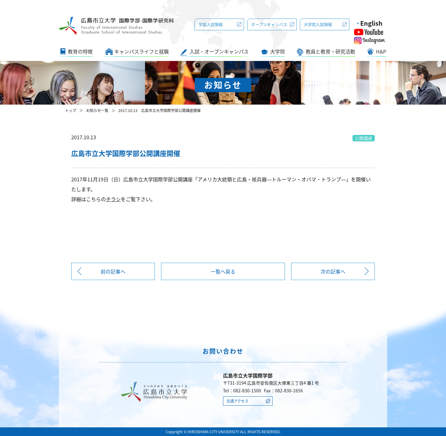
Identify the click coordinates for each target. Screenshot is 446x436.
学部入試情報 (211, 24)
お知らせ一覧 (97, 110)
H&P (381, 51)
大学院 (277, 51)
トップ (70, 110)
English (371, 23)
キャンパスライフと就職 (141, 51)
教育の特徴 (80, 51)
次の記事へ (333, 271)
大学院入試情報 (318, 24)
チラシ (113, 199)
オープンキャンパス (269, 24)
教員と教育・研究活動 (330, 51)
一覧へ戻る (223, 271)
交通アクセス (237, 401)
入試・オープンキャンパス (219, 51)
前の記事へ (113, 271)
